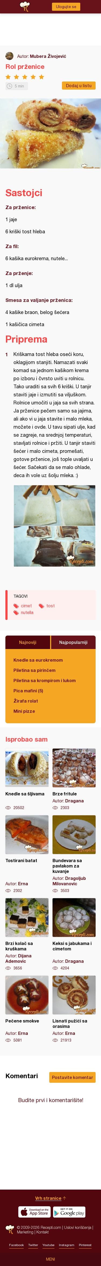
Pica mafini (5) (28, 690)
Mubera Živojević (48, 56)
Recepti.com (9, 1229)
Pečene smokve (26, 1009)
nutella (27, 612)
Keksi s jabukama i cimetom (74, 934)
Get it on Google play (69, 1212)
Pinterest (85, 1245)
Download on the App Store (34, 1212)
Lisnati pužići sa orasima (74, 1009)
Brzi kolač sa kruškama (26, 934)
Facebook (16, 1245)
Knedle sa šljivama (26, 779)
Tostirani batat (26, 854)
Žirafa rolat (25, 700)
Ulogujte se (66, 7)
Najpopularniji (73, 642)
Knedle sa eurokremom (38, 659)
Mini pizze (24, 711)
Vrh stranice (48, 1198)
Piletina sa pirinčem (34, 670)
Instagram (66, 1245)
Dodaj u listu (79, 85)
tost (50, 605)
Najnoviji (27, 642)
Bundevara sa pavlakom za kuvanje (74, 854)
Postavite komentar (72, 1077)
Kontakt (42, 1232)
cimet (26, 605)
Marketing (25, 1232)
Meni (50, 1259)
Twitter (33, 1245)
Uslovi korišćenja (77, 1227)
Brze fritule (74, 779)
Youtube (48, 1245)
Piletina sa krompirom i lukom (44, 680)
